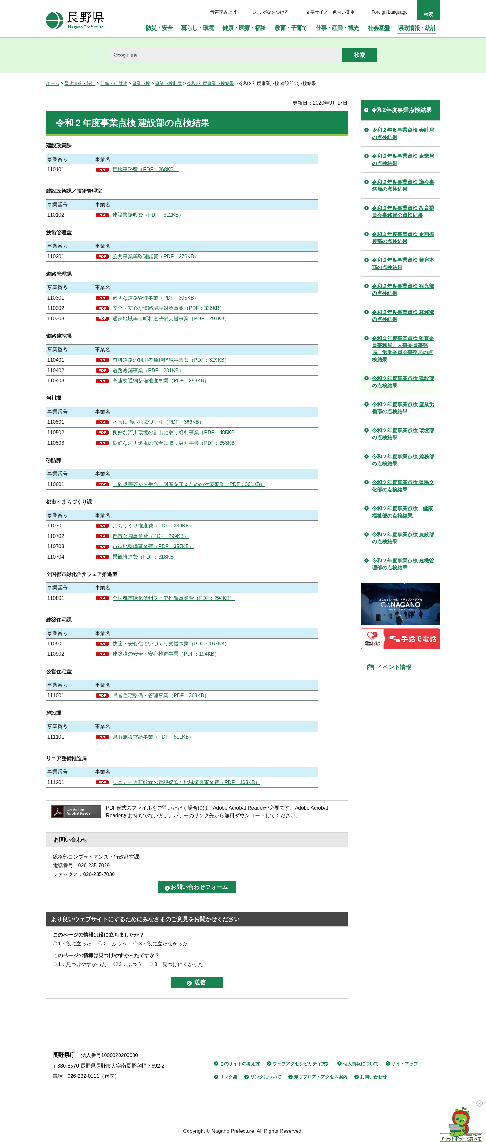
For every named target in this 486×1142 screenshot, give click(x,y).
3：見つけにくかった (178, 964)
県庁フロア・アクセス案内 (320, 1076)
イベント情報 (396, 668)
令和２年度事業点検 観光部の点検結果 (403, 289)
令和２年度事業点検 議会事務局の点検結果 (403, 185)
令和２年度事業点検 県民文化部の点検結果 (403, 486)
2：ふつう (115, 943)
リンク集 (228, 1076)
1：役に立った (75, 943)
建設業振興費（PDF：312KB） (148, 215)
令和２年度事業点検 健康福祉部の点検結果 (402, 512)
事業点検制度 (168, 83)
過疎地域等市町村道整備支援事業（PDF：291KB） (171, 318)
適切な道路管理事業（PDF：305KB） (156, 298)
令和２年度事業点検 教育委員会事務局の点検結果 (403, 211)
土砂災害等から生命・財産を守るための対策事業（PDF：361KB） (189, 484)
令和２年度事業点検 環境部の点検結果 (403, 434)
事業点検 (141, 83)
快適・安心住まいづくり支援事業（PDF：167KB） (171, 643)
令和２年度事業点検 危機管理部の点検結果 (403, 564)
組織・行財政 (113, 83)
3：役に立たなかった (163, 943)
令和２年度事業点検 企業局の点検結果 (403, 159)
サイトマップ (404, 1063)
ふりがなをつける (271, 12)
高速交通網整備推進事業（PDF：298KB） (161, 380)
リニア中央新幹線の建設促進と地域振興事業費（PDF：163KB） (186, 782)
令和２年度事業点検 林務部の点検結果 (403, 316)
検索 (428, 14)
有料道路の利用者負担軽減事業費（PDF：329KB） (171, 360)
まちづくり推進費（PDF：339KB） (153, 525)
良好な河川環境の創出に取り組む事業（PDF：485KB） (176, 432)
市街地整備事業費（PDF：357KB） (153, 546)
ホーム (52, 83)
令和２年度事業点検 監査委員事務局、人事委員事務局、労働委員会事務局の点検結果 (403, 349)
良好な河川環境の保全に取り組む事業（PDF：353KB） (176, 443)
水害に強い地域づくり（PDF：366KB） (158, 422)
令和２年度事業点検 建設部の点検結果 (403, 382)
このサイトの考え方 (240, 1063)
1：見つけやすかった (82, 964)
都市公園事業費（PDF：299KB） (151, 536)
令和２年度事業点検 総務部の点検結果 (403, 460)
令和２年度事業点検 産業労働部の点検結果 (403, 408)
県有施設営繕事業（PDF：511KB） (153, 737)
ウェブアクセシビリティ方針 (301, 1063)
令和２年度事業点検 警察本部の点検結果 (403, 263)
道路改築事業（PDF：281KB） (148, 370)
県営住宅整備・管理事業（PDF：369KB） (161, 695)
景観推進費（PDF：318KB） (146, 557)
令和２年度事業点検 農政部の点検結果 (403, 538)
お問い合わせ (373, 1076)
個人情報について (361, 1063)
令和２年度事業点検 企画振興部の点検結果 (403, 238)
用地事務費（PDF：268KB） (146, 169)
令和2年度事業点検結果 (210, 83)
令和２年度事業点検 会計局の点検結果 (403, 133)
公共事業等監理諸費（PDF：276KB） (156, 256)
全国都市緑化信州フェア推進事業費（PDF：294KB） (174, 598)
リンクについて (265, 1076)
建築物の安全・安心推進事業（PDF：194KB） (166, 654)
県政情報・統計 (79, 83)
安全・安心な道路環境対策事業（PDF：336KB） (168, 308)
